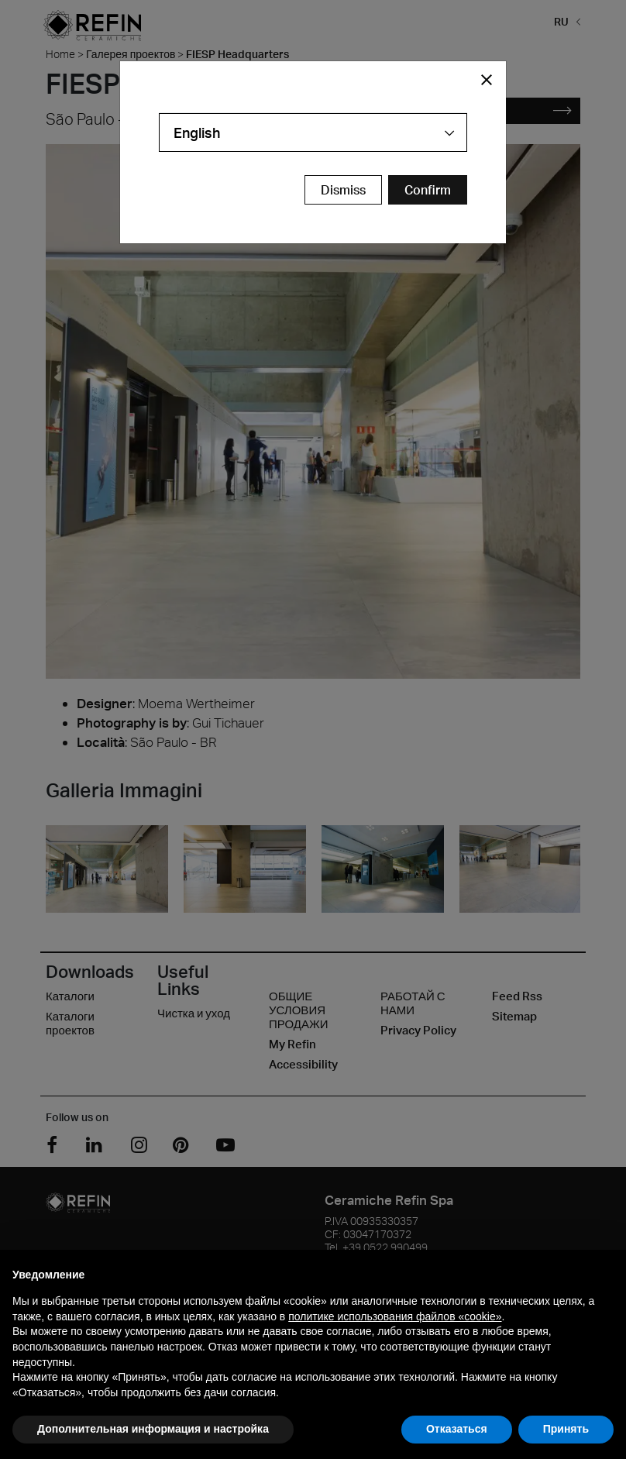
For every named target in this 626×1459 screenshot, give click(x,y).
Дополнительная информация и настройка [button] (153, 1429)
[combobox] (313, 132)
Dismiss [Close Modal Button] (343, 190)
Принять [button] (566, 1429)
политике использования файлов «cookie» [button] (394, 1316)
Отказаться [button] (456, 1429)
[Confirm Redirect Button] (427, 190)
